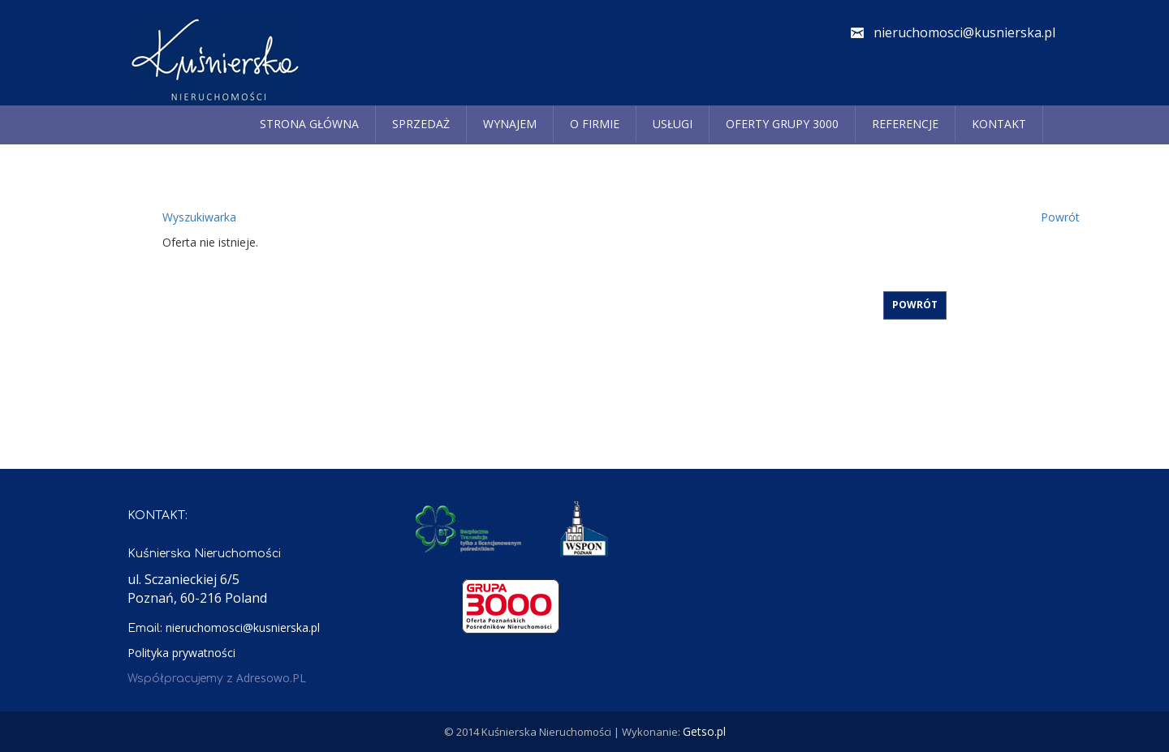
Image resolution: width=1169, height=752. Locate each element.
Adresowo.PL (271, 677)
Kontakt (999, 123)
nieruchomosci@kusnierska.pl (964, 32)
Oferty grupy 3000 (782, 123)
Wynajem (510, 123)
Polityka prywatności (181, 652)
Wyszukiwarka (199, 217)
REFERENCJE (905, 123)
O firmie (594, 123)
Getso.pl (704, 731)
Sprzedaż (421, 123)
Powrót (1060, 217)
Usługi (672, 123)
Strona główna (309, 123)
